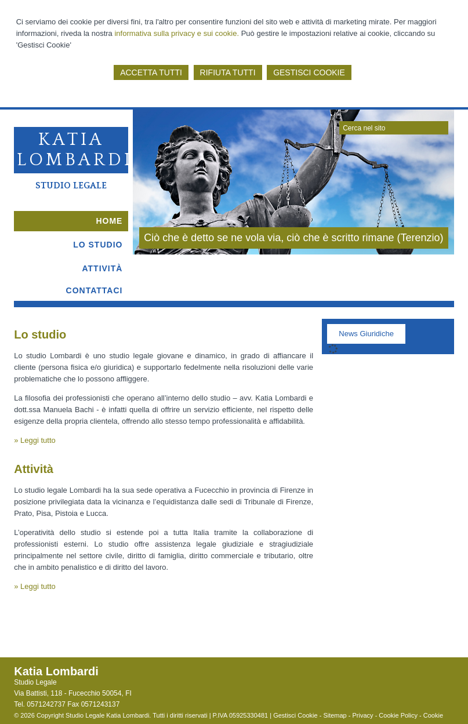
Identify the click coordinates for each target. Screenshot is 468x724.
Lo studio (40, 334)
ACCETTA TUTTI (151, 72)
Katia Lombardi (75, 150)
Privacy (363, 715)
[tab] (366, 336)
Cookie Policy (398, 715)
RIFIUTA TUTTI (228, 72)
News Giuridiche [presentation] (366, 333)
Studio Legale (71, 185)
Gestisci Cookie (295, 715)
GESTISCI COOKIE (309, 72)
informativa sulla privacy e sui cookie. (176, 33)
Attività (33, 469)
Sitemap (334, 715)
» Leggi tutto (35, 440)
